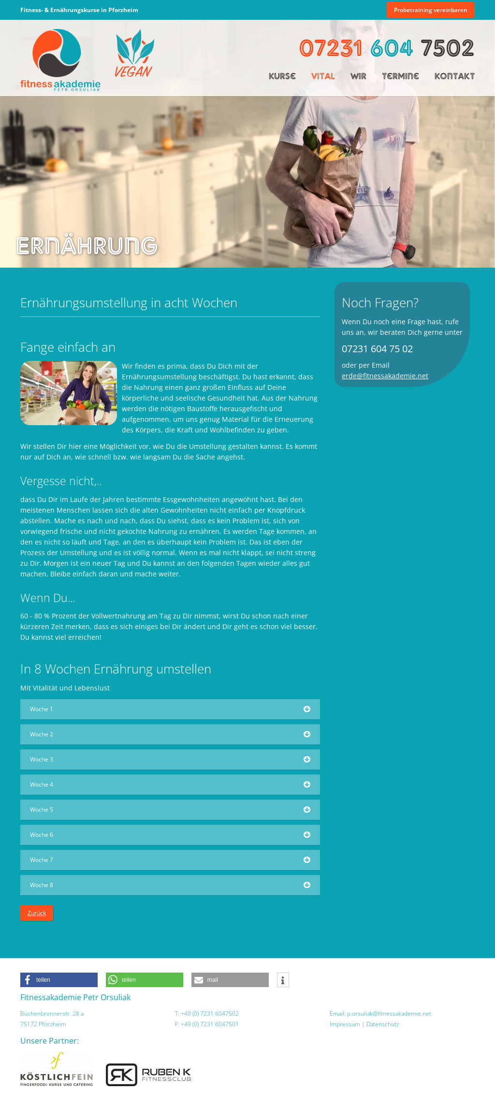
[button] (59, 980)
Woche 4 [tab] (41, 784)
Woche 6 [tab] (41, 835)
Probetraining (430, 10)
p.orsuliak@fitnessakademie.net (389, 1013)
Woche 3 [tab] (41, 759)
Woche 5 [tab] (41, 809)
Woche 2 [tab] (41, 734)
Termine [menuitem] (400, 76)
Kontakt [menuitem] (455, 76)
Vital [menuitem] (323, 76)
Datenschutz (382, 1024)
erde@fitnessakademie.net (385, 375)
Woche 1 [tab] (41, 709)
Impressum (345, 1024)
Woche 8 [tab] (41, 885)
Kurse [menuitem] (282, 76)
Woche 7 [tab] (41, 860)
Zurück (37, 913)
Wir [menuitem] (358, 76)
